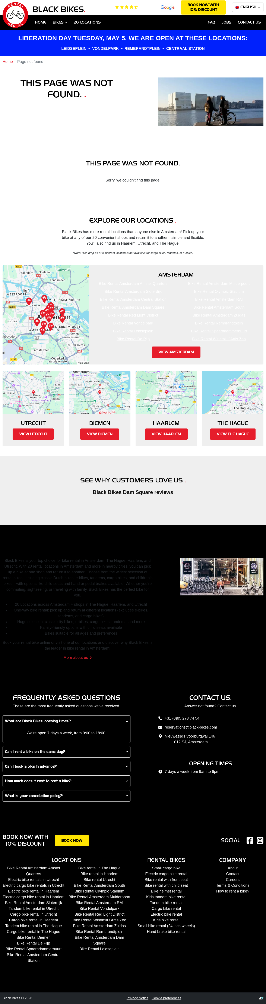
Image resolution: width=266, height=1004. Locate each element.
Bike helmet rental (166, 891)
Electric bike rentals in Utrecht (33, 880)
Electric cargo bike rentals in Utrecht (33, 885)
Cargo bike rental (166, 908)
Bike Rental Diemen (34, 937)
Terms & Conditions (232, 885)
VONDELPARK (105, 48)
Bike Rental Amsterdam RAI (219, 299)
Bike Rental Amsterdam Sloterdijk (133, 291)
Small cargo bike (166, 868)
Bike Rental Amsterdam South (219, 307)
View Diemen (100, 434)
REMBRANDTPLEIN (142, 48)
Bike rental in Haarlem (99, 874)
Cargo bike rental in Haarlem (33, 920)
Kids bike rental (166, 920)
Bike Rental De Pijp (133, 339)
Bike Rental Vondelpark (133, 323)
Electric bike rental (166, 914)
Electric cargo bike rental (166, 874)
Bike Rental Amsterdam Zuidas (219, 315)
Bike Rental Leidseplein (133, 331)
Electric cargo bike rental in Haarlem (33, 897)
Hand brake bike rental (166, 932)
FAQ (211, 22)
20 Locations (87, 22)
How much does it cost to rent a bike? (38, 781)
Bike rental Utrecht (99, 880)
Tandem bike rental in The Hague (33, 926)
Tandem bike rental (166, 903)
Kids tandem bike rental (166, 897)
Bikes (58, 22)
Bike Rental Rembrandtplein (219, 323)
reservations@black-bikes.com (187, 727)
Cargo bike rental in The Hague (33, 932)
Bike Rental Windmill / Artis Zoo (219, 339)
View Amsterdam (176, 352)
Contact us (249, 22)
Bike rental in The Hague (99, 868)
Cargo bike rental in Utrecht (33, 914)
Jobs (226, 22)
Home (40, 22)
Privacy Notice (137, 998)
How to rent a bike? (232, 891)
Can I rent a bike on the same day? (35, 752)
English (246, 7)
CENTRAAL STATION (185, 48)
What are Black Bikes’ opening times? (38, 721)
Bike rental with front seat (166, 880)
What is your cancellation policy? (34, 796)
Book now (71, 840)
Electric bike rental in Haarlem (33, 891)
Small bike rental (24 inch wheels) (166, 926)
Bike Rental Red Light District (133, 315)
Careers (233, 880)
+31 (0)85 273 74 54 (178, 718)
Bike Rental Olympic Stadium (219, 291)
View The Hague (233, 434)
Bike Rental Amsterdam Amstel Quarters (133, 283)
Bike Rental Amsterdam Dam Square (133, 307)
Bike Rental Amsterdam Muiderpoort (219, 283)
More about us (77, 657)
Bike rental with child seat (166, 885)
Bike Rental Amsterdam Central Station (133, 299)
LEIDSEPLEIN (73, 48)
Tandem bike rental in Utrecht (33, 908)
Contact (232, 874)
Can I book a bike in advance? (31, 766)
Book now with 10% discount (203, 7)
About (233, 868)
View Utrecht (33, 434)
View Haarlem (166, 434)
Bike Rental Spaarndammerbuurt (219, 331)
